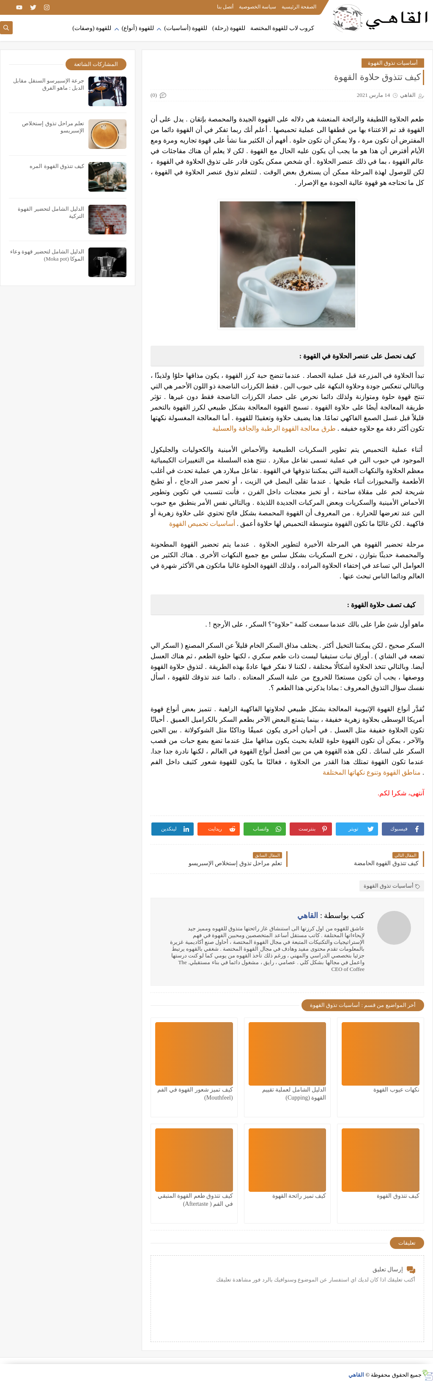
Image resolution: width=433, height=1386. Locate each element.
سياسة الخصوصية (257, 7)
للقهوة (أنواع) (138, 28)
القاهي (356, 1375)
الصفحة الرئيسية (299, 7)
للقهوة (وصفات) (91, 28)
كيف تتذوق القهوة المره (57, 166)
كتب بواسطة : (330, 915)
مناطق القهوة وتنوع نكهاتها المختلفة (372, 772)
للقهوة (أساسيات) (185, 28)
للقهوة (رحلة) (228, 28)
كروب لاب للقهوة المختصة (282, 28)
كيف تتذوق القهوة (398, 1196)
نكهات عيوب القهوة (396, 1089)
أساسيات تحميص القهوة (202, 523)
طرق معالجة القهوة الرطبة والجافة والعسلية (274, 428)
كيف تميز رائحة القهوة (299, 1196)
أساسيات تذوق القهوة (393, 63)
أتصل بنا (225, 7)
